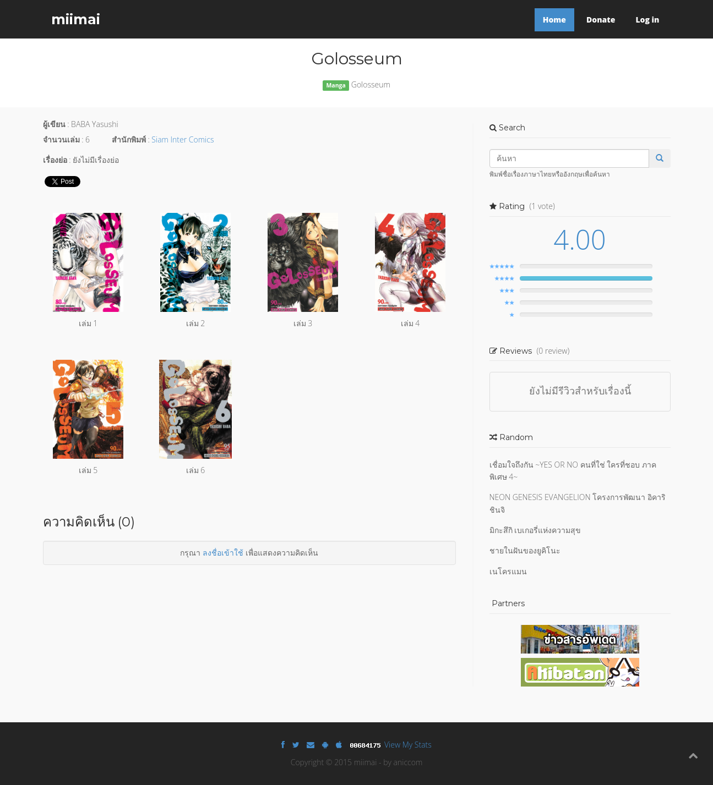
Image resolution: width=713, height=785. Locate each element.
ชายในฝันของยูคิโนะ (524, 550)
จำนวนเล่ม (61, 139)
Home (554, 19)
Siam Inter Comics (182, 139)
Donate (600, 19)
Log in (647, 19)
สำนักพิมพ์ (129, 139)
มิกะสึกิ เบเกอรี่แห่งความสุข (535, 530)
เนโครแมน (508, 571)
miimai (75, 19)
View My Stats (408, 744)
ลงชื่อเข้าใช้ (223, 552)
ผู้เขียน (54, 124)
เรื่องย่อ (55, 160)
